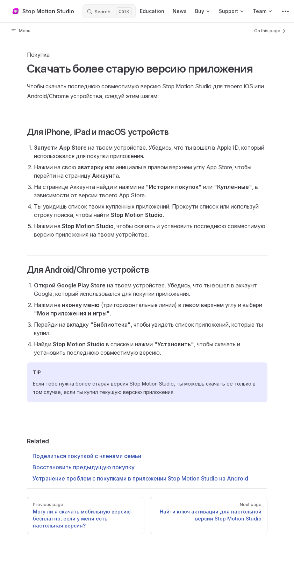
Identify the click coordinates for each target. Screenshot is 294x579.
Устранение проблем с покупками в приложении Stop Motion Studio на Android (140, 478)
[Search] (109, 11)
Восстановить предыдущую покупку (84, 467)
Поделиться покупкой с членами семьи (87, 455)
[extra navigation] (285, 11)
